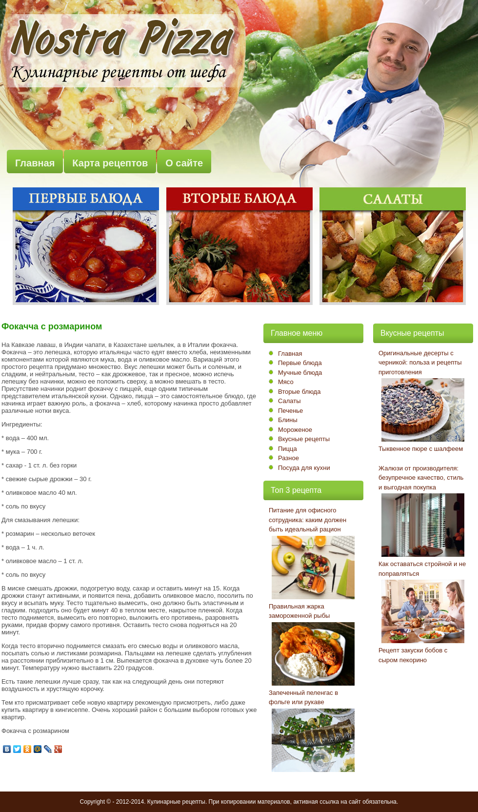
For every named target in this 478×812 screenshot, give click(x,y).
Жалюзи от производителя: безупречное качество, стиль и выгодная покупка (420, 478)
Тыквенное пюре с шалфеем (420, 448)
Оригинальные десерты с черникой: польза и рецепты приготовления (420, 362)
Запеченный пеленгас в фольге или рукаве (303, 697)
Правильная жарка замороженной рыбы (299, 611)
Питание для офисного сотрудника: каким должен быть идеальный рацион (307, 520)
